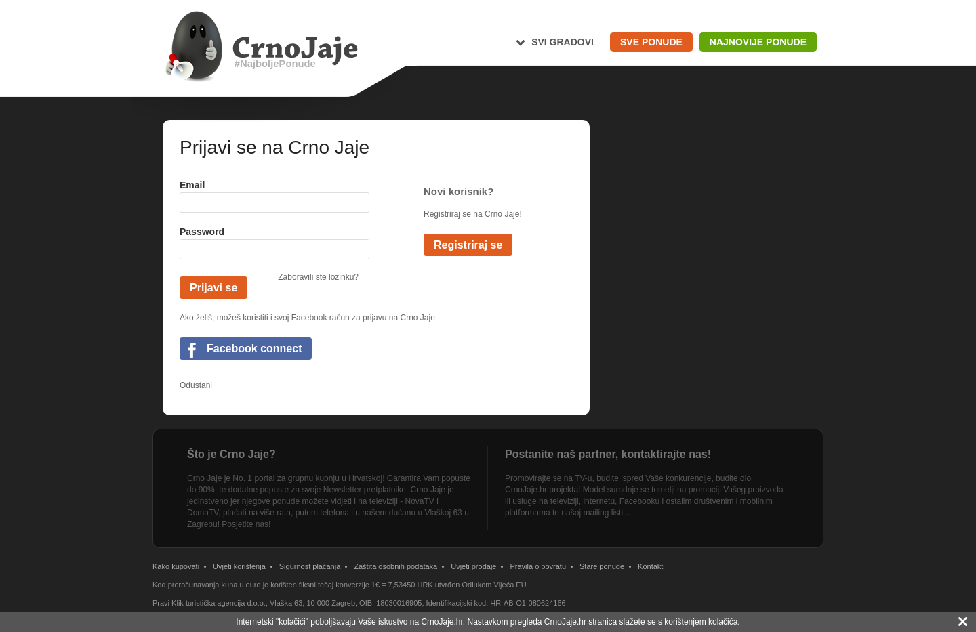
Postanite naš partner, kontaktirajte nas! (608, 454)
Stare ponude (602, 566)
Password (202, 231)
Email (192, 185)
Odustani (196, 385)
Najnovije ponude (758, 42)
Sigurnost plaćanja (310, 566)
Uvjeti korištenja (239, 566)
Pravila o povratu (538, 566)
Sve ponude (651, 42)
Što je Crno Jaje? (231, 454)
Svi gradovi (562, 42)
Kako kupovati (175, 566)
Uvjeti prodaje (473, 566)
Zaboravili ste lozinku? (318, 277)
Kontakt (650, 566)
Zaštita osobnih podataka (395, 566)
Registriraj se (468, 245)
